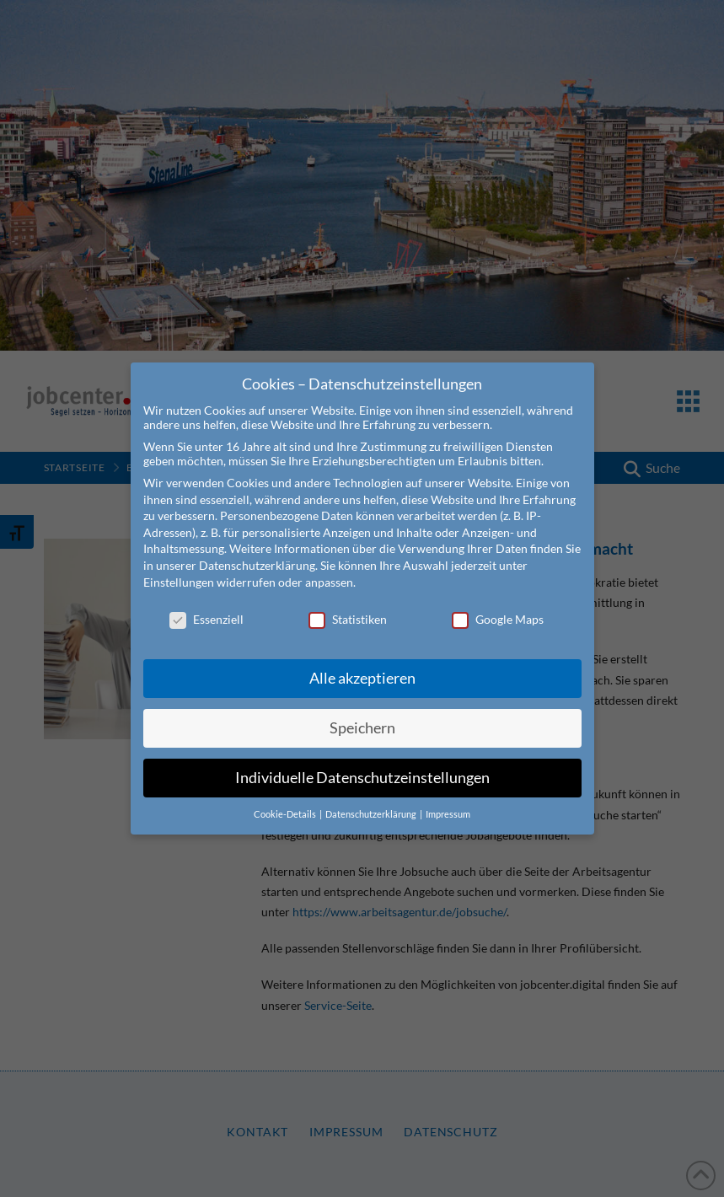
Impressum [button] (448, 802)
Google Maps (498, 608)
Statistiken (347, 608)
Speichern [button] (362, 716)
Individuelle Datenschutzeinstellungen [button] (362, 766)
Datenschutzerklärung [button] (371, 802)
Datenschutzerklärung (257, 553)
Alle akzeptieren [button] (362, 666)
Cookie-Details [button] (286, 802)
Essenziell (206, 608)
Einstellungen (178, 570)
